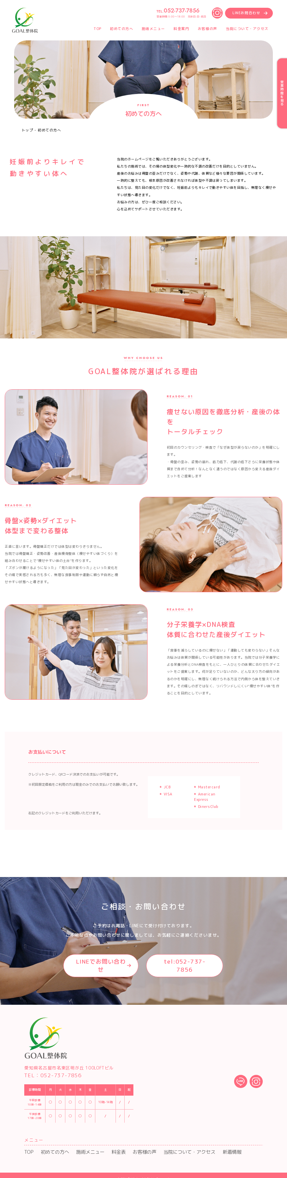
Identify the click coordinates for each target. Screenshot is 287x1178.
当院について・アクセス (161, 1145)
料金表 (102, 1145)
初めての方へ (49, 1145)
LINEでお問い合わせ (97, 963)
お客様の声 (124, 1145)
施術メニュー (79, 1145)
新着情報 (196, 1145)
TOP (27, 1145)
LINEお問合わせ (246, 12)
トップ (27, 130)
